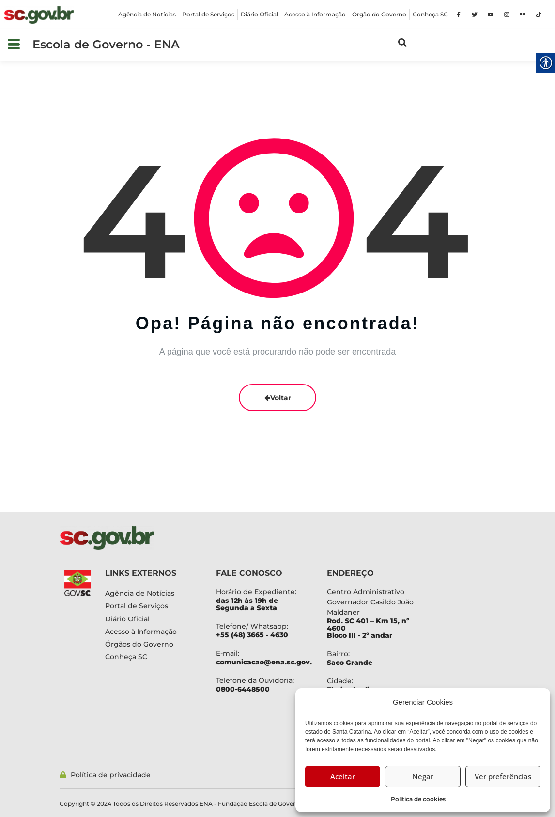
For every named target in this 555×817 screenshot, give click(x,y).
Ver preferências (503, 776)
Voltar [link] (277, 397)
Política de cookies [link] (418, 798)
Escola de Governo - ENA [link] (106, 44)
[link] (38, 15)
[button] (14, 45)
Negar (422, 776)
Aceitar (342, 776)
